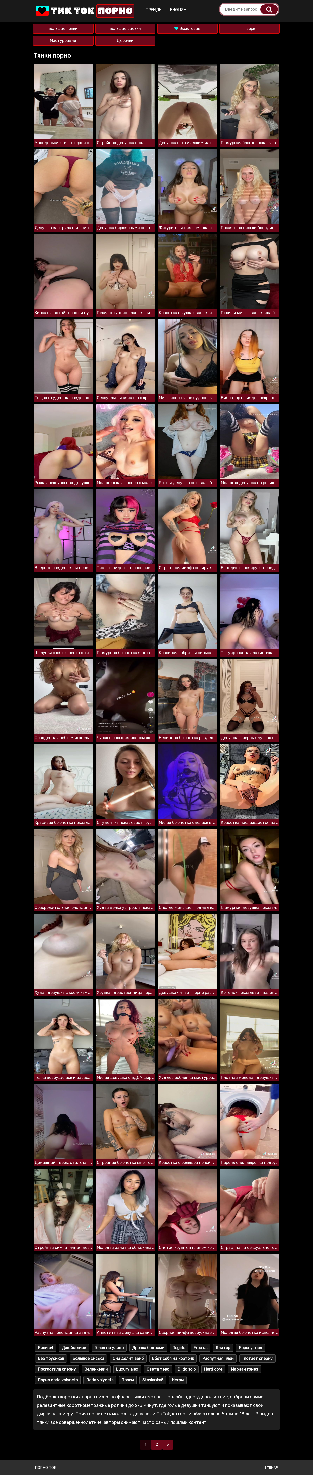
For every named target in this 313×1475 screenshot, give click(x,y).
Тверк (249, 28)
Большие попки (63, 28)
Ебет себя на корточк (173, 1358)
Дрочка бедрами (148, 1347)
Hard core (213, 1369)
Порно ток (45, 1467)
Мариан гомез (244, 1369)
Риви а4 (45, 1347)
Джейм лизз (74, 1347)
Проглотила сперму (57, 1369)
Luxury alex (127, 1369)
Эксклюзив (187, 28)
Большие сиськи (125, 28)
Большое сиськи (88, 1358)
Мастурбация (63, 40)
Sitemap (271, 1467)
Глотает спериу (257, 1358)
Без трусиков (51, 1358)
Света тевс (158, 1369)
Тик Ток (84, 11)
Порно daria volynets (58, 1380)
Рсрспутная (250, 1347)
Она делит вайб (128, 1358)
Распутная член (218, 1358)
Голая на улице (109, 1347)
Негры (178, 1380)
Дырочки (125, 40)
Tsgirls (179, 1347)
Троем (128, 1380)
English (178, 9)
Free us (200, 1347)
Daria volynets (99, 1380)
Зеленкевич (96, 1369)
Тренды (154, 9)
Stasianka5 (152, 1380)
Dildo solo (187, 1369)
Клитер (223, 1347)
